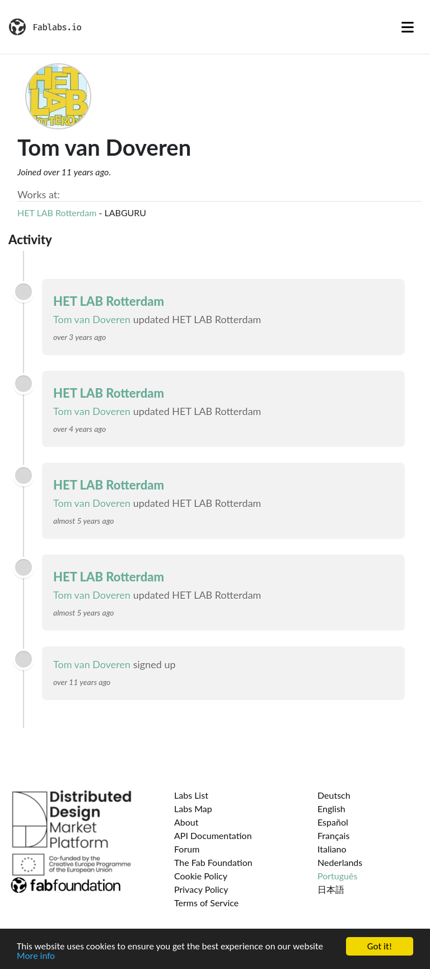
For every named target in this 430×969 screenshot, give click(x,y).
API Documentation (213, 835)
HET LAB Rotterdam (56, 212)
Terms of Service (206, 902)
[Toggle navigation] (407, 26)
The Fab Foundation (213, 862)
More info (36, 956)
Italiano (332, 849)
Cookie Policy (200, 875)
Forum (186, 849)
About (186, 822)
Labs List (191, 795)
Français (333, 835)
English (331, 808)
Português (337, 875)
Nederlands (339, 862)
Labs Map (193, 808)
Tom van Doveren (91, 319)
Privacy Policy (201, 889)
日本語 (330, 889)
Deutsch (333, 795)
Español (332, 822)
